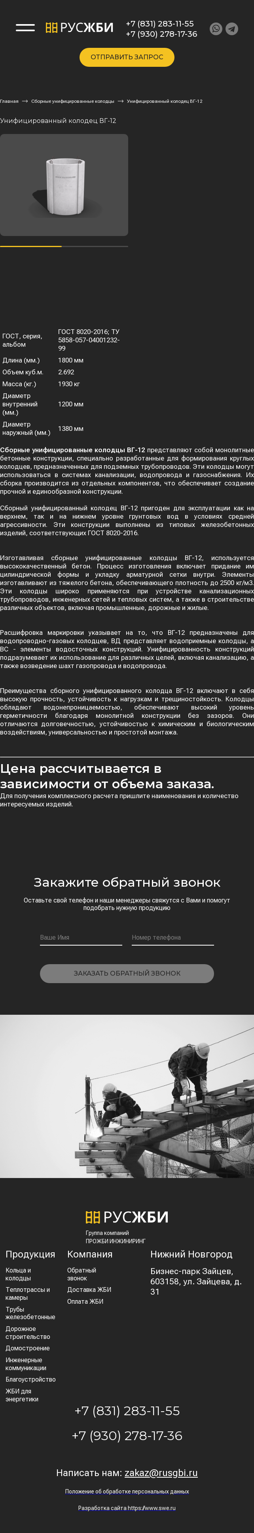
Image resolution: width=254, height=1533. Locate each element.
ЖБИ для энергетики (22, 1395)
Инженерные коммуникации (26, 1364)
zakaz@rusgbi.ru (161, 1472)
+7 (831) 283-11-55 (160, 24)
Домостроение (28, 1348)
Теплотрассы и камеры (28, 1293)
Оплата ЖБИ (85, 1301)
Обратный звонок (81, 1274)
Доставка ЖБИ (89, 1289)
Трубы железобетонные (30, 1313)
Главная (9, 101)
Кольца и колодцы (18, 1274)
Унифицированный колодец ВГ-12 (165, 101)
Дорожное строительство (28, 1332)
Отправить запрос (127, 57)
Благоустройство (31, 1379)
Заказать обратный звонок (127, 973)
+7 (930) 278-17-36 (161, 34)
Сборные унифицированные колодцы (72, 101)
